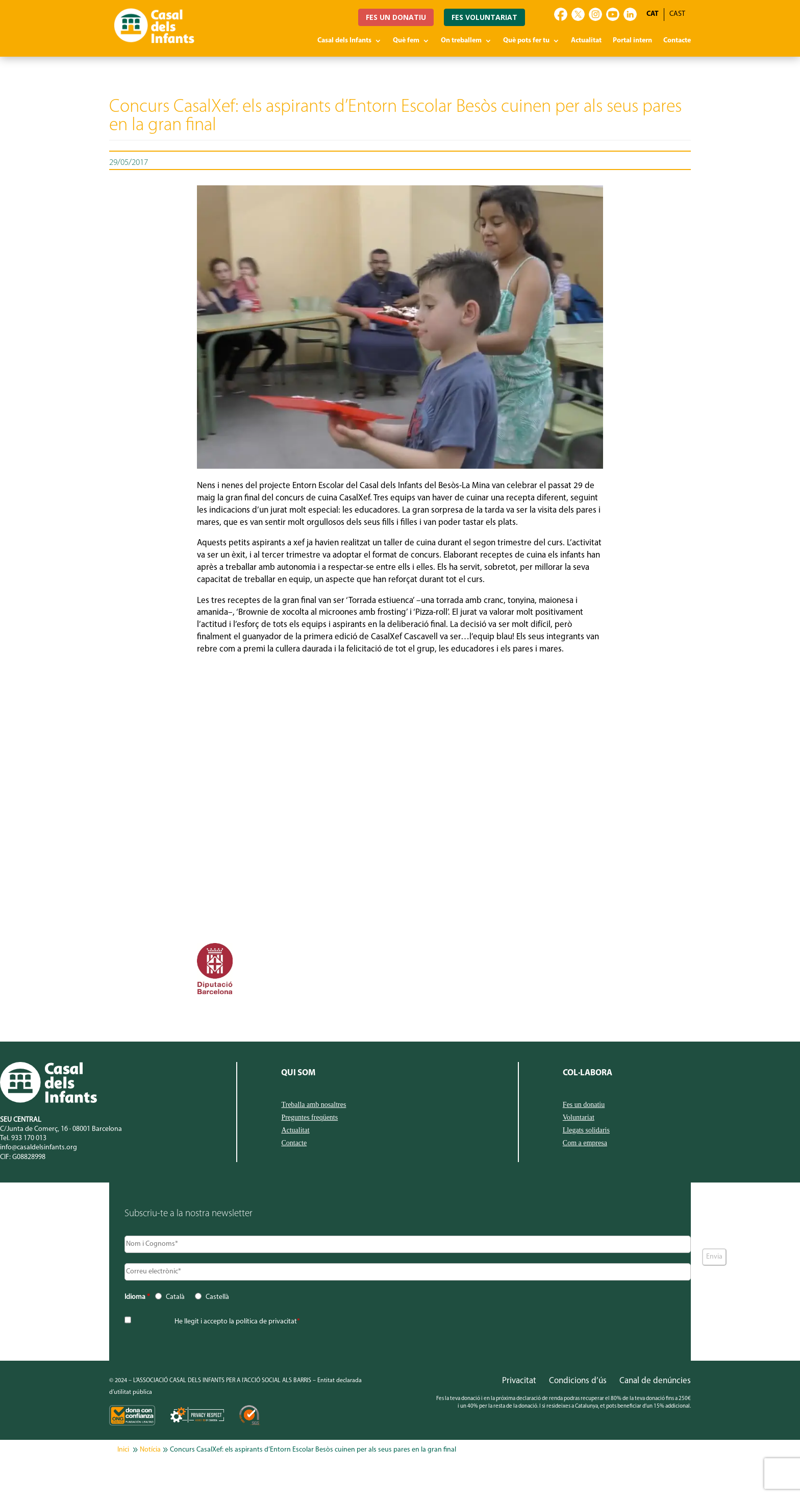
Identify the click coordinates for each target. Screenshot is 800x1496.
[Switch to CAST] (677, 14)
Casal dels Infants (344, 40)
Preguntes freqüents (309, 1117)
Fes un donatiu (584, 1104)
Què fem (406, 40)
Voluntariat (578, 1117)
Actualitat (586, 40)
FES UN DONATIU (396, 17)
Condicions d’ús (578, 1381)
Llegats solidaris (586, 1130)
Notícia (150, 1450)
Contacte (677, 40)
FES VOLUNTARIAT (484, 17)
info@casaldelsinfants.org (38, 1147)
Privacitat (519, 1381)
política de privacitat (266, 1321)
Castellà (217, 1297)
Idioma (137, 1297)
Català (175, 1297)
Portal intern (632, 40)
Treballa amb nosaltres (313, 1104)
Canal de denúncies (655, 1381)
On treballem (461, 40)
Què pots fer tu (526, 40)
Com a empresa (585, 1143)
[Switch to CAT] (652, 14)
